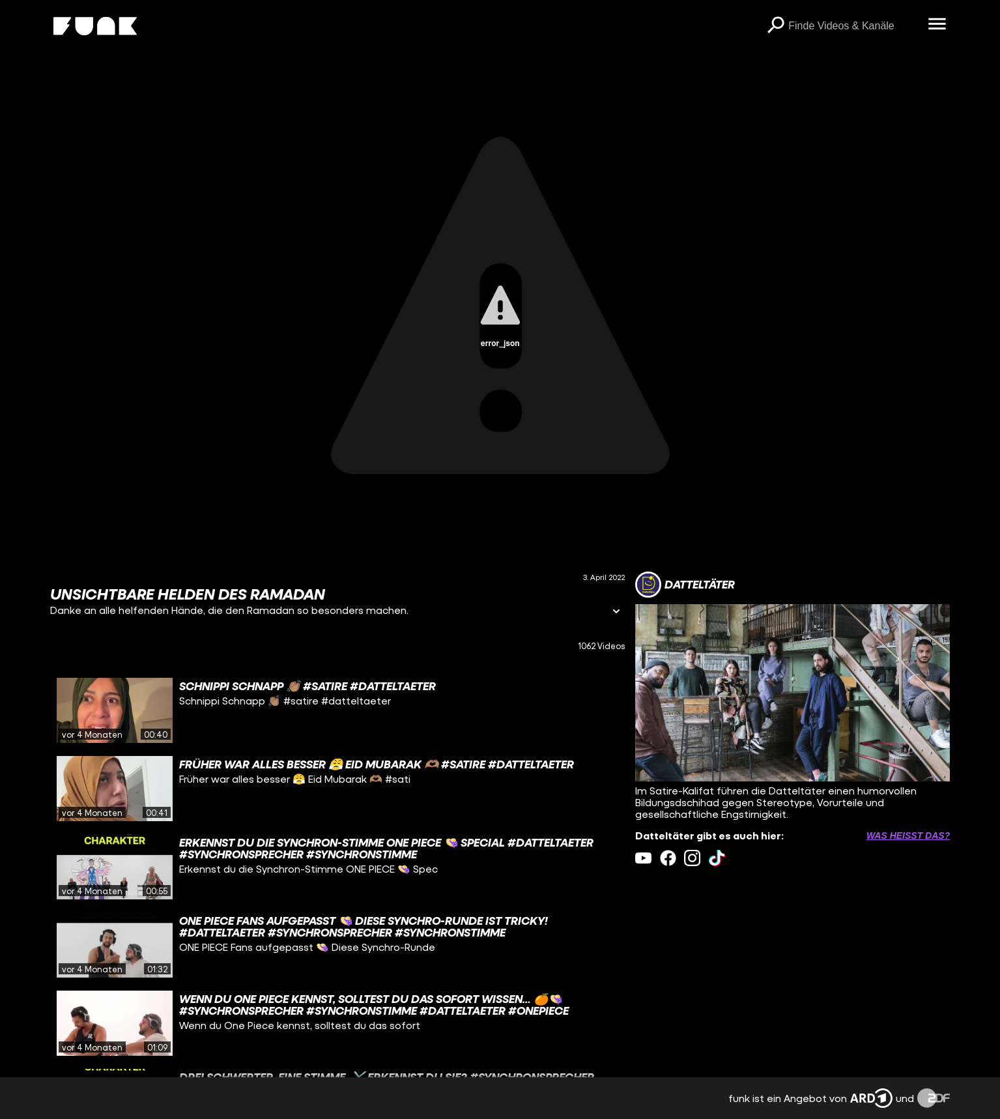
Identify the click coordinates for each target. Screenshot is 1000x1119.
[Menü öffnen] (937, 24)
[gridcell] (337, 710)
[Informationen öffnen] (616, 612)
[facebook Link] (668, 858)
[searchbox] (853, 26)
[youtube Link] (643, 858)
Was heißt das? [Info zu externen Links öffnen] (908, 835)
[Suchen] (775, 26)
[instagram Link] (692, 858)
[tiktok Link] (717, 858)
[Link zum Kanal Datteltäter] (685, 585)
